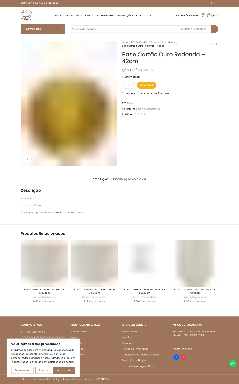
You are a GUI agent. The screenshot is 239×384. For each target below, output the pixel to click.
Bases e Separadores (163, 42)
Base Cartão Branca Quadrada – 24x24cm (44, 291)
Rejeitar (43, 370)
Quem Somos (79, 331)
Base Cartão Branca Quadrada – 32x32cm (94, 291)
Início (125, 42)
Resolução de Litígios (134, 360)
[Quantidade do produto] (128, 85)
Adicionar (146, 85)
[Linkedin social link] (144, 114)
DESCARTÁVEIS (139, 42)
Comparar (128, 343)
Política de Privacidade (135, 348)
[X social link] (138, 114)
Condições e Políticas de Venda (140, 354)
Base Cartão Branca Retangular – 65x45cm (144, 291)
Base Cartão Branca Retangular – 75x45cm (195, 291)
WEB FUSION (102, 379)
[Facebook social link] (212, 3)
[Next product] (216, 44)
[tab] (100, 178)
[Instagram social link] (215, 3)
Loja (73, 337)
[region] (43, 358)
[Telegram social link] (147, 114)
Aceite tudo (64, 370)
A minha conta (130, 331)
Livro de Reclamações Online (139, 366)
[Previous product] (210, 44)
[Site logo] (26, 15)
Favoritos (127, 337)
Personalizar (22, 370)
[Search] (143, 29)
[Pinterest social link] (141, 114)
